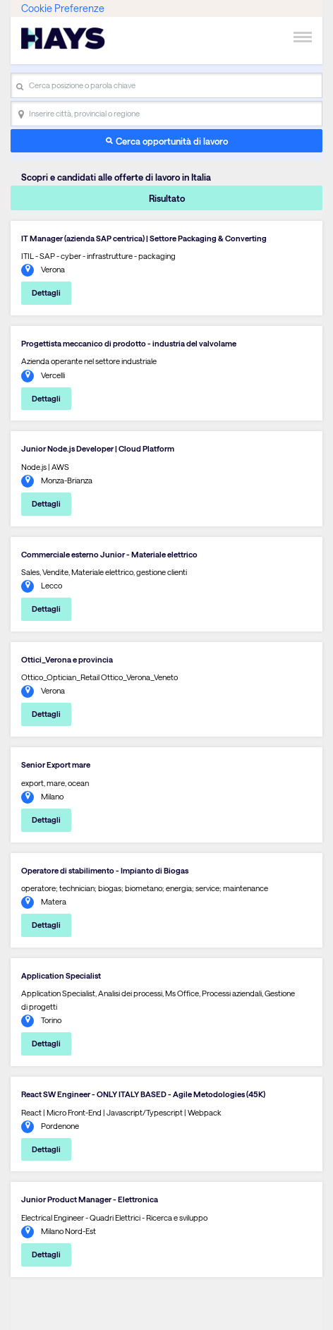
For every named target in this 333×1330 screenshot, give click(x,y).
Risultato (167, 198)
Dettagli (46, 292)
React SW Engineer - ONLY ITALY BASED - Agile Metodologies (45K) (143, 1094)
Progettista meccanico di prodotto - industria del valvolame (128, 343)
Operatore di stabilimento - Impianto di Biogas (104, 870)
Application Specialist (61, 975)
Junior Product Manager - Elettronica (89, 1199)
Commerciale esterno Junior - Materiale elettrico (109, 554)
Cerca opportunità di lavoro (172, 140)
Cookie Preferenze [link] (62, 8)
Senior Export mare (55, 764)
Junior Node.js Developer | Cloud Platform (97, 448)
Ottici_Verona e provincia (67, 659)
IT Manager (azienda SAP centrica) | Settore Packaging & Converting (144, 238)
